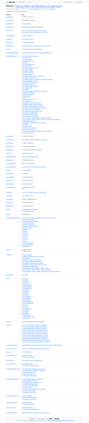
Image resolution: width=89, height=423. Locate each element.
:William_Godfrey (28, 71)
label (8, 321)
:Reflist (25, 229)
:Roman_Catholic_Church (30, 114)
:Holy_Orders (27, 126)
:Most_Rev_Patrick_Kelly (30, 375)
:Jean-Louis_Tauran (28, 72)
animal (17, 9)
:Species (26, 311)
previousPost (10, 187)
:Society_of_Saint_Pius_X (30, 77)
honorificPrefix (11, 163)
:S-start (25, 239)
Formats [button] (28, 2)
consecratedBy (11, 156)
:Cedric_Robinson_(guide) (30, 384)
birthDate (9, 17)
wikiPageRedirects (13, 369)
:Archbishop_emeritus (29, 121)
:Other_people (27, 228)
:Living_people (27, 59)
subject (8, 254)
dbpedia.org (53, 9)
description (10, 27)
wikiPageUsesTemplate (13, 218)
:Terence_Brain (27, 87)
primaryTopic (11, 412)
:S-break (26, 234)
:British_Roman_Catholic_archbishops (33, 76)
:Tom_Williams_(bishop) (30, 380)
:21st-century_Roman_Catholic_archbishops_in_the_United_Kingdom (41, 119)
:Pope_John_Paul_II (28, 61)
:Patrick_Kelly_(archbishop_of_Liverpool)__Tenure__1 (37, 46)
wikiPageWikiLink (11, 56)
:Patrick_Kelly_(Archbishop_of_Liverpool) (34, 369)
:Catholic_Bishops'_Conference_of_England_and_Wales (38, 79)
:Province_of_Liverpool (29, 129)
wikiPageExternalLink (12, 52)
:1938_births (27, 101)
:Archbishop (27, 296)
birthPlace (9, 23)
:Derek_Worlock (28, 35)
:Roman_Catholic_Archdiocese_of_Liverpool (35, 32)
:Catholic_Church (28, 39)
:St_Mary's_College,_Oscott (30, 385)
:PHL (25, 98)
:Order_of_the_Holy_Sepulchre (31, 109)
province (9, 192)
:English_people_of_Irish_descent (32, 104)
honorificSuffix (11, 167)
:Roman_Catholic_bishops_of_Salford (33, 106)
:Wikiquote (26, 246)
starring (10, 360)
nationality (10, 173)
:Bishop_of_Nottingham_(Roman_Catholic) (34, 123)
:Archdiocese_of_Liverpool (30, 116)
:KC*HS (25, 124)
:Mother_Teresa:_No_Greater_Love (32, 360)
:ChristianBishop (28, 301)
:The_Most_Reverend (29, 99)
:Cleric (25, 305)
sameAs (9, 325)
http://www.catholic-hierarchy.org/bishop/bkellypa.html (37, 52)
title (8, 49)
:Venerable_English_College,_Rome (32, 111)
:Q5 (25, 290)
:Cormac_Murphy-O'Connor (31, 67)
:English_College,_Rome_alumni (32, 103)
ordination (9, 180)
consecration (10, 160)
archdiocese (10, 139)
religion (9, 39)
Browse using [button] (20, 2)
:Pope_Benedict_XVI (29, 64)
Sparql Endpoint (78, 2)
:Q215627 (27, 288)
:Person (26, 280)
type (8, 214)
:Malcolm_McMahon (29, 42)
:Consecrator (27, 57)
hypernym (10, 275)
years (8, 249)
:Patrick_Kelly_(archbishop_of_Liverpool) (36, 348)
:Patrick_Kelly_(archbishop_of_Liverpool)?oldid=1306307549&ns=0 (43, 345)
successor (9, 42)
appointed (9, 136)
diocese (9, 30)
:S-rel (25, 238)
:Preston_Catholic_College (30, 56)
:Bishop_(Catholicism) (29, 128)
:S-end (25, 236)
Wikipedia (32, 420)
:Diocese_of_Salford (28, 219)
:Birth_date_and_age (29, 224)
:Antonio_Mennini (28, 94)
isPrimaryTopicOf (11, 348)
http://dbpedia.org (35, 9)
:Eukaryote (26, 308)
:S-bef (25, 233)
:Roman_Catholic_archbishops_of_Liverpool (35, 108)
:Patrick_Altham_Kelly (29, 372)
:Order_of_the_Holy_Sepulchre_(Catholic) (34, 167)
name (8, 170)
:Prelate (25, 89)
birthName (10, 20)
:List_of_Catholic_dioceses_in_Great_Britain (35, 30)
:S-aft (25, 231)
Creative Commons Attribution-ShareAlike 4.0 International (60, 420)
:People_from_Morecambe (30, 113)
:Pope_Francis (27, 66)
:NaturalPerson (27, 285)
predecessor (10, 35)
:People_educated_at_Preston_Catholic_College (36, 268)
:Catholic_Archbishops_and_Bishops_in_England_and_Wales (39, 218)
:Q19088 (27, 286)
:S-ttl (25, 241)
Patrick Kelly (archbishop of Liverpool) (38, 6)
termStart (9, 206)
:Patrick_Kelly (27, 387)
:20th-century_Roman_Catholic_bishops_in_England (37, 118)
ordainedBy (10, 177)
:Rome (25, 62)
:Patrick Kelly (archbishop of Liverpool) (35, 325)
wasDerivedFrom (11, 345)
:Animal (26, 293)
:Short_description (28, 243)
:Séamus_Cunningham (29, 399)
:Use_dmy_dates (28, 244)
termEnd (9, 202)
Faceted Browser (68, 2)
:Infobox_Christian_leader (30, 226)
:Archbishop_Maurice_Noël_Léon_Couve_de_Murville (37, 131)
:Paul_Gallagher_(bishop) (30, 81)
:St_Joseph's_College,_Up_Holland (32, 379)
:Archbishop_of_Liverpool (30, 82)
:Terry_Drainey (27, 396)
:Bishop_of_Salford (28, 84)
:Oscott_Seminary (28, 133)
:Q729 (26, 291)
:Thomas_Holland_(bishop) (30, 86)
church (9, 153)
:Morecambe (27, 23)
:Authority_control (28, 223)
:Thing (25, 278)
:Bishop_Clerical (29, 316)
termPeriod (10, 46)
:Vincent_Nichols (28, 69)
